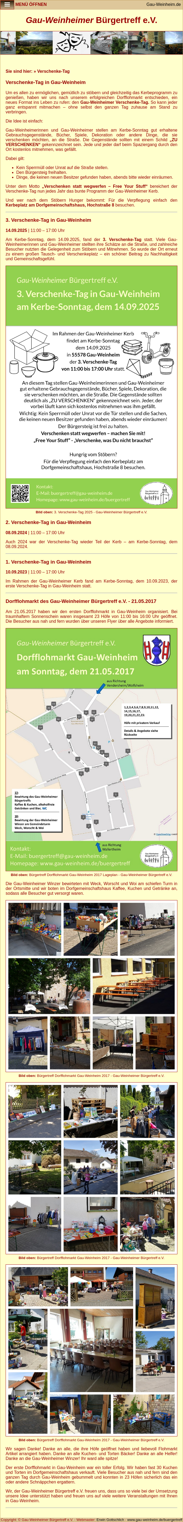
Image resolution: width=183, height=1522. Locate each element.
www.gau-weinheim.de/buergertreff (154, 1520)
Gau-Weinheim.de (163, 4)
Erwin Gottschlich (110, 1520)
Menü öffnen (23, 4)
